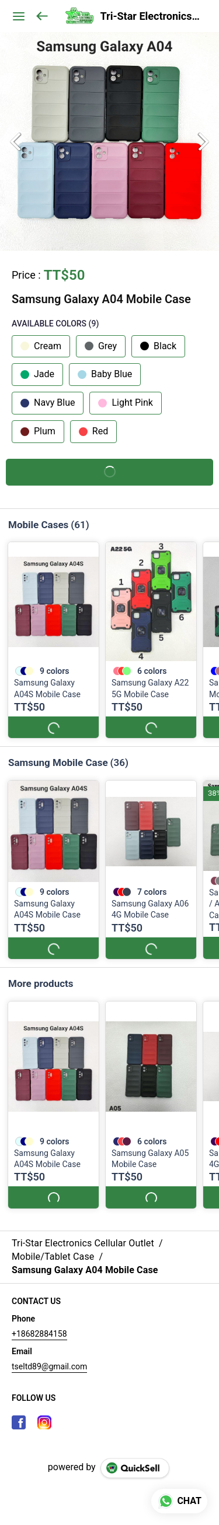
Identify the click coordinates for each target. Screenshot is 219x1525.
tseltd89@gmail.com (49, 1355)
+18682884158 (39, 1322)
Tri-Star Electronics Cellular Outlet (150, 16)
